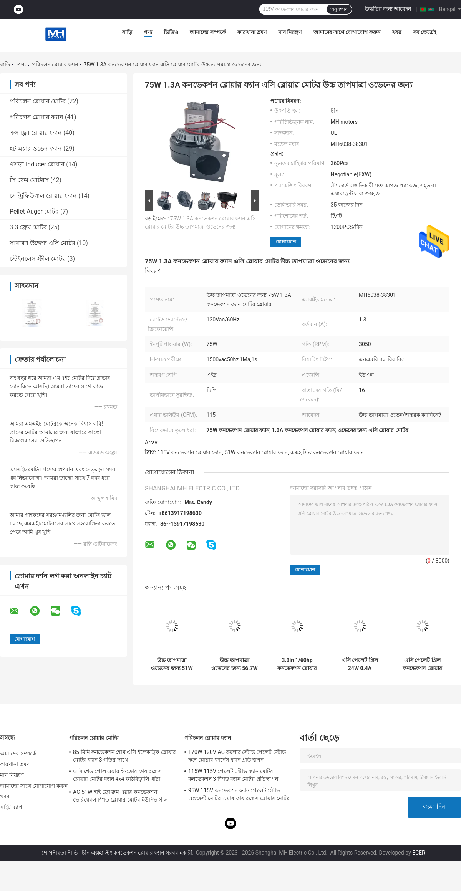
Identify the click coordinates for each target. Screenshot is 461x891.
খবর (396, 32)
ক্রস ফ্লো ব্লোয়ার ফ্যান (36, 132)
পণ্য (148, 32)
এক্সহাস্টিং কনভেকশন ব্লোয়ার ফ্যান (326, 452)
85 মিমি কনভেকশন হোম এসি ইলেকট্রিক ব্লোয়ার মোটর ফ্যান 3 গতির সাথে (124, 756)
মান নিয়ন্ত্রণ (290, 32)
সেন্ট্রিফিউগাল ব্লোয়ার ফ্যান (43, 195)
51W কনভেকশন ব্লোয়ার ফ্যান (256, 452)
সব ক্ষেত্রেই (424, 32)
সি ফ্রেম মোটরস (29, 180)
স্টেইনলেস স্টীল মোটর (38, 258)
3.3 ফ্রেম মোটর (28, 227)
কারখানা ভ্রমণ (252, 32)
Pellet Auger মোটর (34, 211)
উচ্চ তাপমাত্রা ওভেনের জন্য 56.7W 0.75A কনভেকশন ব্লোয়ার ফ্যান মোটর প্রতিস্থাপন (234, 664)
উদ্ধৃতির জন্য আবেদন (388, 9)
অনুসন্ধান (339, 9)
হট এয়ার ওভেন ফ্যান (36, 148)
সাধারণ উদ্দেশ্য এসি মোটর (42, 243)
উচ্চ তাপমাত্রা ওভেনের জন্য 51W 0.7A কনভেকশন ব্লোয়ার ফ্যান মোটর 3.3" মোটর (171, 664)
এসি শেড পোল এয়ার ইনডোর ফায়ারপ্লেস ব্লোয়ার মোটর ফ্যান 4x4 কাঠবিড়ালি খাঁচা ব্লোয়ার (117, 776)
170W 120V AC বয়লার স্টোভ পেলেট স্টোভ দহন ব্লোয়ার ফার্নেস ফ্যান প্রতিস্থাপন (237, 756)
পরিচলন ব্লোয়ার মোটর (38, 101)
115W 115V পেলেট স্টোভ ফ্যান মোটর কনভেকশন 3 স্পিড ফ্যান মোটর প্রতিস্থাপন (233, 775)
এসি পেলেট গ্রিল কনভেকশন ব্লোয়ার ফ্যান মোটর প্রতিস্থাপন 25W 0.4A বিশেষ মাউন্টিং (422, 664)
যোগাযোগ (285, 242)
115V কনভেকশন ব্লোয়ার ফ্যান (189, 452)
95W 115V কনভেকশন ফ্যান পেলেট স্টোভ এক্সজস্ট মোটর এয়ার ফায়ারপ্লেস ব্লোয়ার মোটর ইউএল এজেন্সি (239, 795)
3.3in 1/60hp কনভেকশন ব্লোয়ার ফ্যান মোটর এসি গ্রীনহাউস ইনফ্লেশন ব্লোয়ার (297, 664)
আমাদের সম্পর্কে (208, 32)
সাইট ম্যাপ (11, 807)
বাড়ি (127, 32)
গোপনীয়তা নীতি (59, 853)
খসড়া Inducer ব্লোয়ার (37, 164)
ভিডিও (171, 32)
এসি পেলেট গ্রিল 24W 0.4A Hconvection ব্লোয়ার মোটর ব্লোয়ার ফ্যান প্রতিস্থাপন (360, 664)
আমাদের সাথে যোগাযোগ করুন (346, 32)
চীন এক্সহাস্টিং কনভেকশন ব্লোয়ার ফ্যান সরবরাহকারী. (138, 853)
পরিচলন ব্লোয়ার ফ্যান (55, 64)
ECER (418, 853)
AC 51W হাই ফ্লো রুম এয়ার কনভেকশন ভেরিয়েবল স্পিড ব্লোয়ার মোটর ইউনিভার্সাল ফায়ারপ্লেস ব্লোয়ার (120, 797)
